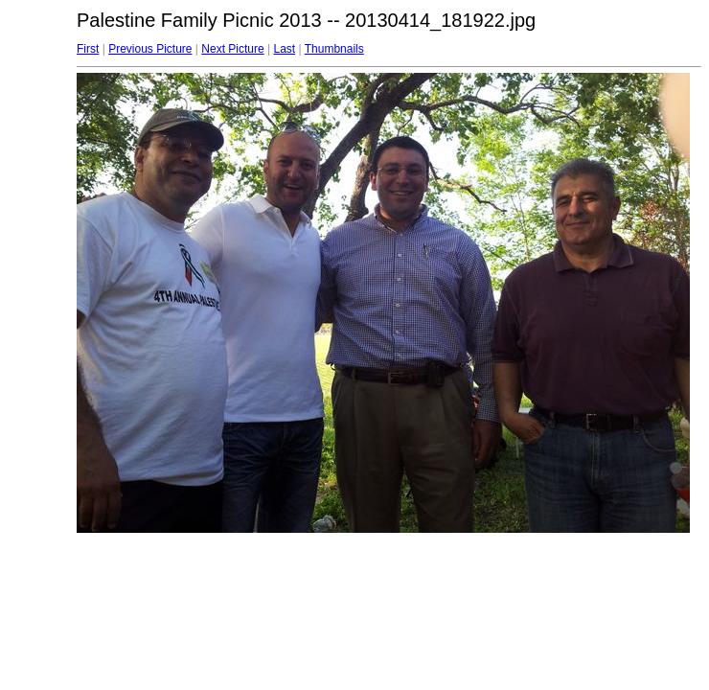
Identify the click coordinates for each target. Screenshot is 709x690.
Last (284, 49)
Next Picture (232, 49)
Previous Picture (150, 49)
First (88, 49)
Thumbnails (334, 49)
